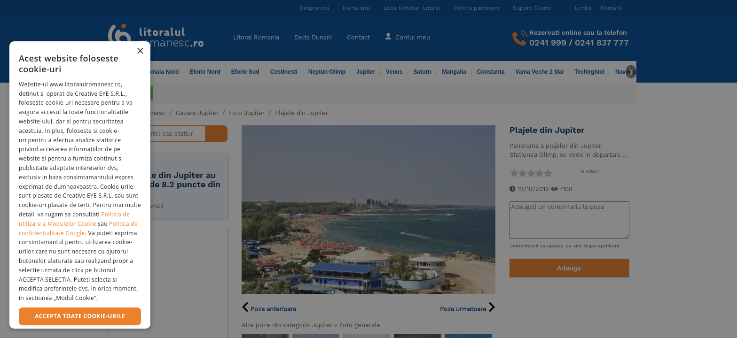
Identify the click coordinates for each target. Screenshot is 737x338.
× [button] (139, 51)
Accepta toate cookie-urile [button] (80, 316)
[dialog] (79, 185)
